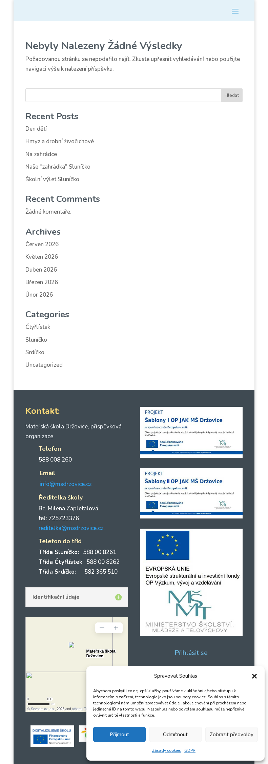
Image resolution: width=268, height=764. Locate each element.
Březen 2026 (41, 282)
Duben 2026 (41, 270)
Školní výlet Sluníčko (52, 179)
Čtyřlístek (37, 327)
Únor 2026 (39, 295)
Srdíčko (34, 352)
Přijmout (119, 734)
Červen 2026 (42, 244)
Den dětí (36, 129)
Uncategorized (44, 365)
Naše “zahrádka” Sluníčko (57, 167)
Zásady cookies (166, 750)
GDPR (189, 750)
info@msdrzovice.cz (65, 484)
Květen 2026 (41, 257)
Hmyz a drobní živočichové (59, 141)
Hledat (232, 95)
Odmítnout (175, 734)
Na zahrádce (41, 154)
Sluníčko (36, 340)
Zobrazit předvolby (231, 734)
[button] (254, 676)
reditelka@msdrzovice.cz (71, 528)
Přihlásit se (191, 652)
